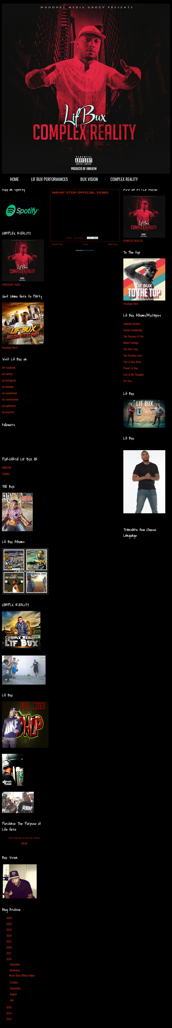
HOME (14, 179)
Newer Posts (57, 244)
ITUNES (6, 474)
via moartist (8, 412)
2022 (9, 935)
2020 (9, 947)
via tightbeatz (9, 405)
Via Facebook (8, 367)
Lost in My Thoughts (133, 374)
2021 (9, 941)
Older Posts (113, 244)
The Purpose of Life (133, 336)
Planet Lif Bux (130, 368)
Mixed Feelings (130, 342)
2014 (9, 1013)
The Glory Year (130, 349)
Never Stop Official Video (80, 192)
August (14, 994)
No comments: (79, 238)
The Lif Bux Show (132, 362)
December (15, 964)
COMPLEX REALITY (124, 179)
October (14, 982)
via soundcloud (9, 393)
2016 (9, 959)
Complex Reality (131, 323)
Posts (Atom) (89, 250)
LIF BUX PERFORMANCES (49, 179)
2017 (9, 953)
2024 (9, 929)
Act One (127, 381)
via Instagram (9, 380)
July (12, 1000)
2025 (9, 924)
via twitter (7, 374)
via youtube (8, 386)
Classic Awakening (132, 330)
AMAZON (6, 467)
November (15, 970)
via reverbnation (10, 399)
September (16, 988)
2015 (9, 1007)
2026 (9, 918)
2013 (9, 1019)
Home (85, 244)
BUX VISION (89, 179)
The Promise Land (132, 355)
